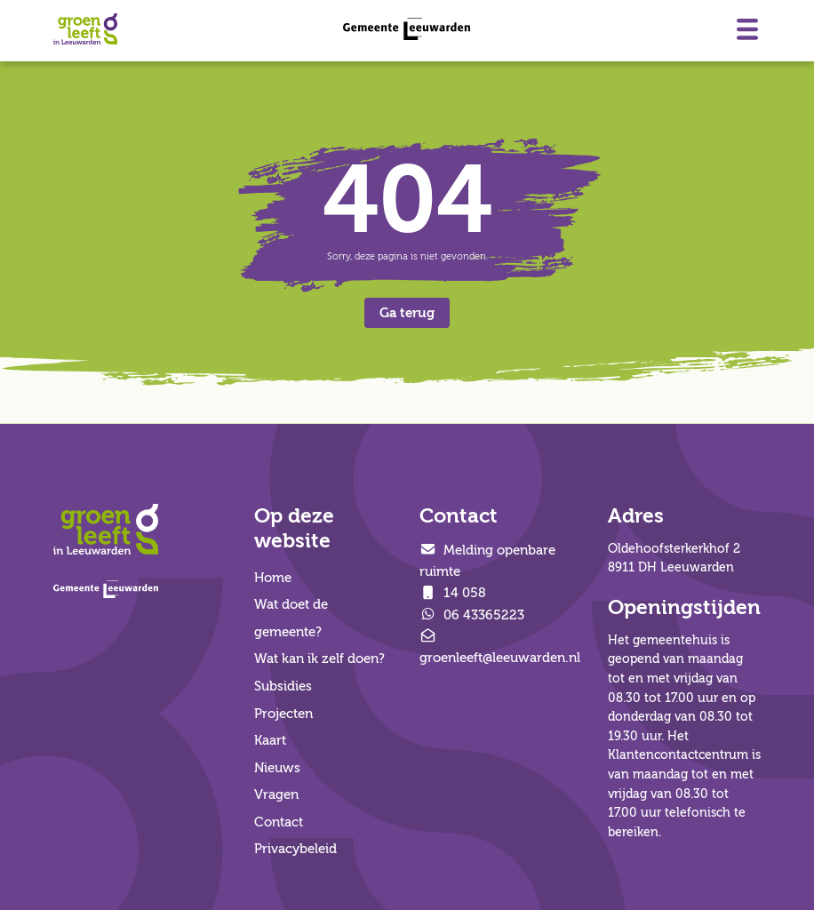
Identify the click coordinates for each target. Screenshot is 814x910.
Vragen (276, 794)
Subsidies (283, 686)
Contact (278, 822)
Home (272, 578)
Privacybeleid (295, 849)
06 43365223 (471, 615)
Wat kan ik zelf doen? (319, 659)
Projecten (283, 714)
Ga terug (407, 313)
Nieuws (277, 768)
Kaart (270, 740)
